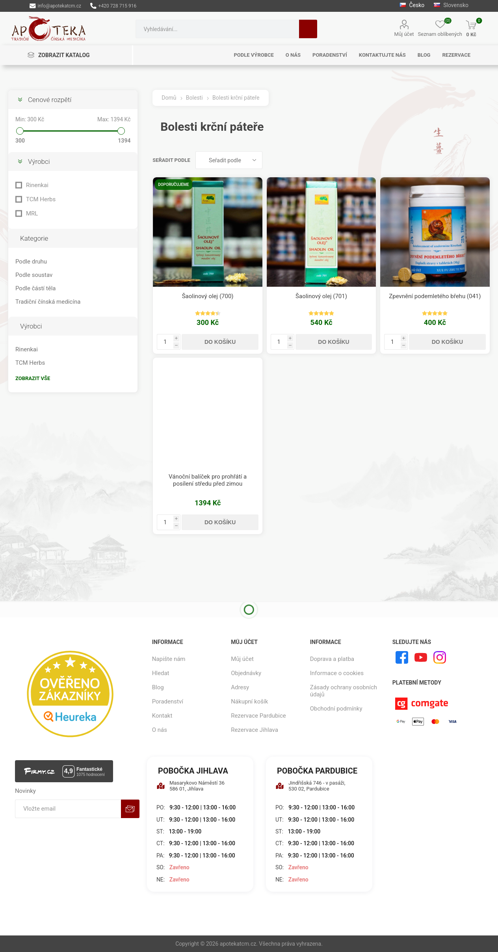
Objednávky (246, 673)
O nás (159, 729)
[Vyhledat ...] (217, 29)
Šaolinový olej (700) (208, 296)
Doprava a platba (332, 659)
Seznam (484, 160)
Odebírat (130, 809)
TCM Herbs (41, 199)
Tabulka (469, 160)
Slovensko (451, 5)
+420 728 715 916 (113, 6)
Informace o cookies (337, 673)
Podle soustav (33, 274)
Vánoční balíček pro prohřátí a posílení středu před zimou (208, 480)
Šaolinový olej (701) (321, 296)
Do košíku (220, 342)
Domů (169, 98)
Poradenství (167, 701)
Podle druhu (31, 261)
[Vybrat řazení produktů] (228, 160)
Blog (158, 687)
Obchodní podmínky (336, 708)
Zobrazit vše (32, 378)
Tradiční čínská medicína (47, 301)
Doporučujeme (173, 184)
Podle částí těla (35, 288)
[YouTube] (420, 657)
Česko (412, 5)
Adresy (240, 687)
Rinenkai (37, 185)
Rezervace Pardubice (258, 715)
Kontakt (162, 715)
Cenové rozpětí (49, 100)
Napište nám (169, 659)
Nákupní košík (249, 701)
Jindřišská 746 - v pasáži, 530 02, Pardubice (310, 786)
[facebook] (402, 657)
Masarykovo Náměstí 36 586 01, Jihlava (190, 786)
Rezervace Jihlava (254, 729)
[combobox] (217, 29)
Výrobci (39, 161)
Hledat (308, 29)
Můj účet (404, 34)
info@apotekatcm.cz (55, 6)
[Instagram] (439, 657)
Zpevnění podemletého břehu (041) (435, 296)
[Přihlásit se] (68, 809)
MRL (32, 213)
